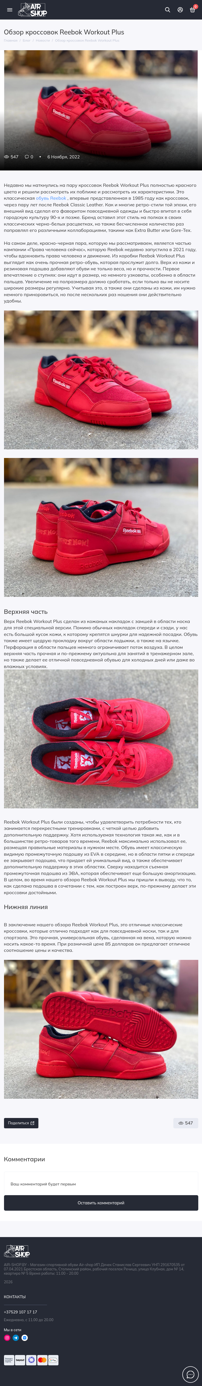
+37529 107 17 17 (20, 1311)
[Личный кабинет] (180, 10)
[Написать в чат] (190, 1374)
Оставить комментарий (101, 1203)
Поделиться (21, 1123)
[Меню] (9, 10)
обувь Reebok (51, 198)
